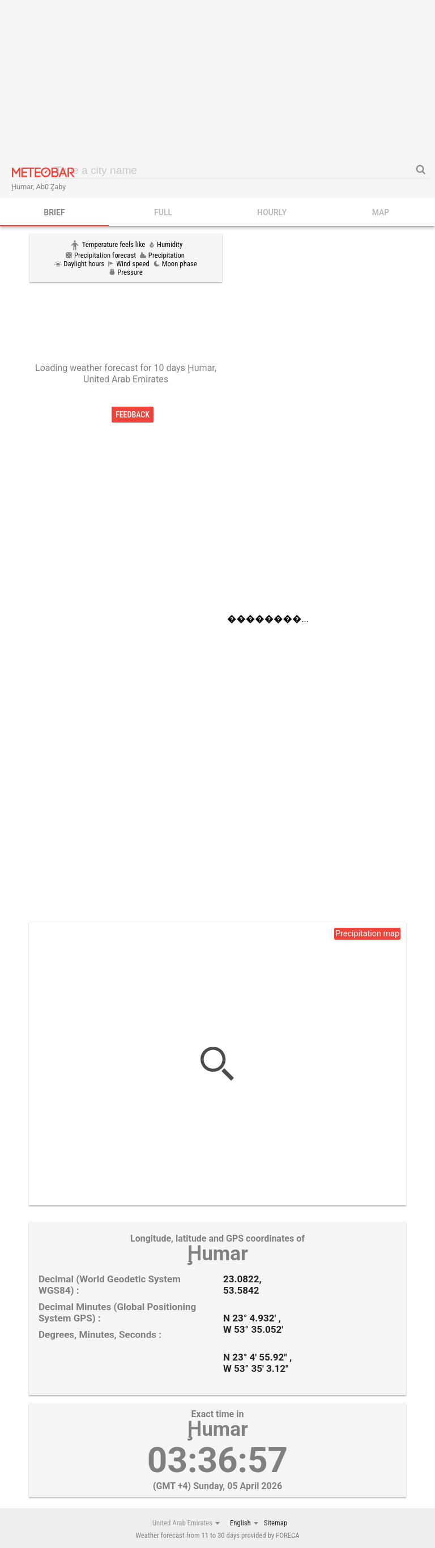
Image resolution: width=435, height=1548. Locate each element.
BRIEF (54, 212)
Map (381, 212)
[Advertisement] (217, 82)
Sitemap (275, 1523)
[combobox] (186, 1523)
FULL (163, 212)
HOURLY (272, 212)
